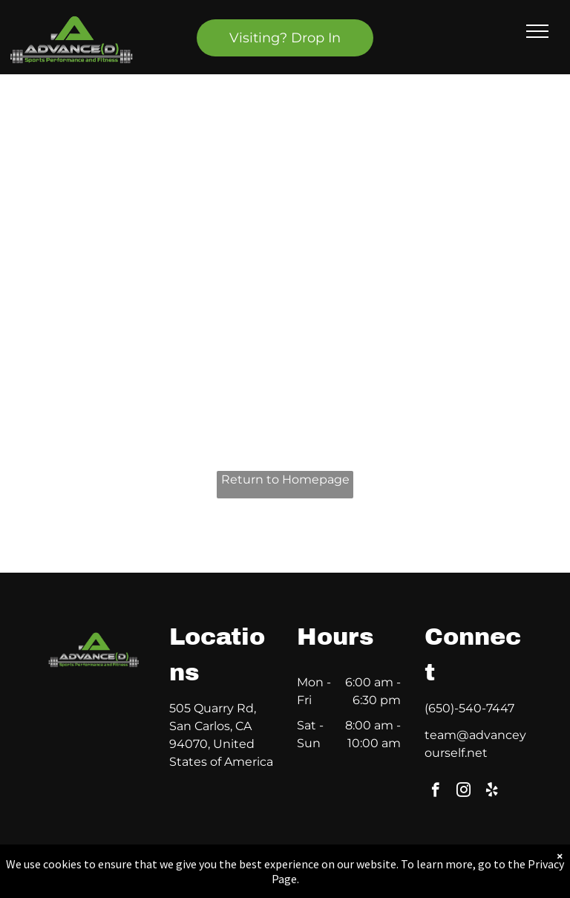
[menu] (537, 31)
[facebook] (435, 791)
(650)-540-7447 (469, 708)
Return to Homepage (285, 479)
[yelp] (491, 791)
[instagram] (463, 791)
